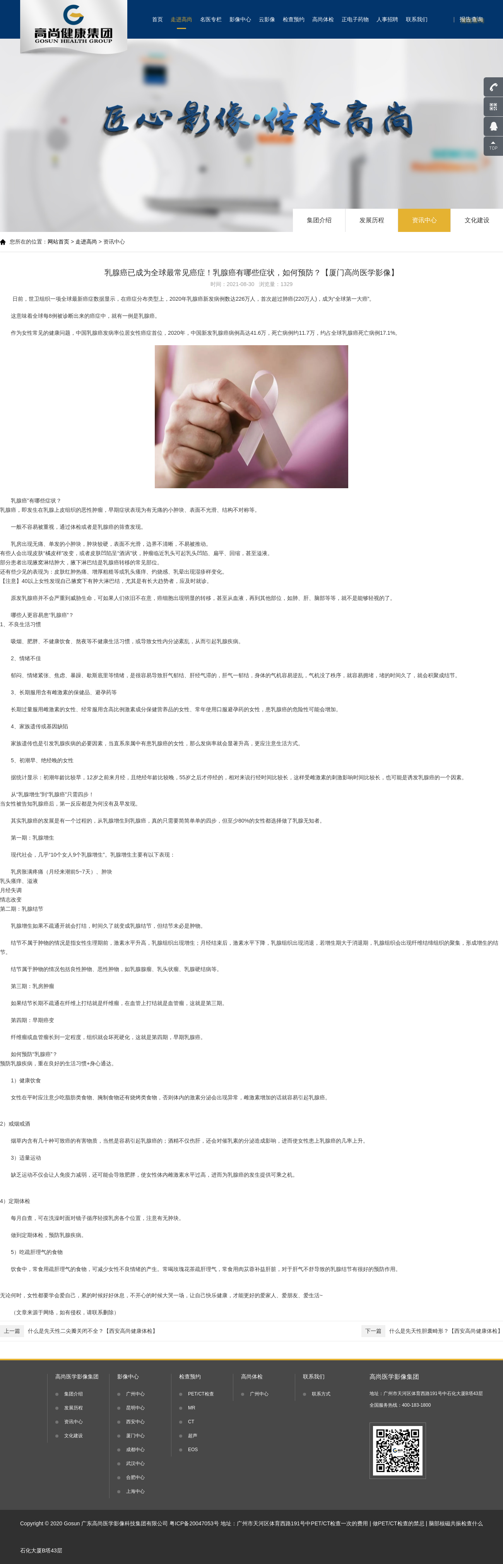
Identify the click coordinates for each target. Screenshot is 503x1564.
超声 (192, 1435)
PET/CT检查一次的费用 (339, 1523)
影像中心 (240, 19)
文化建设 (477, 220)
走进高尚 (181, 19)
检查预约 (294, 19)
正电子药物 (355, 19)
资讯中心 (424, 220)
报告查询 (471, 19)
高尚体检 (323, 19)
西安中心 (135, 1421)
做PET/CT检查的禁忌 (398, 1523)
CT (191, 1421)
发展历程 (371, 220)
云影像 (267, 19)
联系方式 (321, 1394)
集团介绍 (319, 220)
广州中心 (135, 1394)
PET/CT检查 (201, 1394)
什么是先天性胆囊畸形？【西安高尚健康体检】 (432, 1331)
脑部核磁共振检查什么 (456, 1523)
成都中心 (135, 1449)
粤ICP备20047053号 (194, 1523)
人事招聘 (387, 19)
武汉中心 (135, 1463)
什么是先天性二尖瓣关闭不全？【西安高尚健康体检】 (79, 1331)
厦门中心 (135, 1435)
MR (191, 1408)
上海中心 (135, 1491)
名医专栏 (211, 19)
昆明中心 (135, 1408)
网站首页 (58, 242)
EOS (193, 1449)
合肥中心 (135, 1477)
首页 (157, 19)
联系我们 (417, 19)
